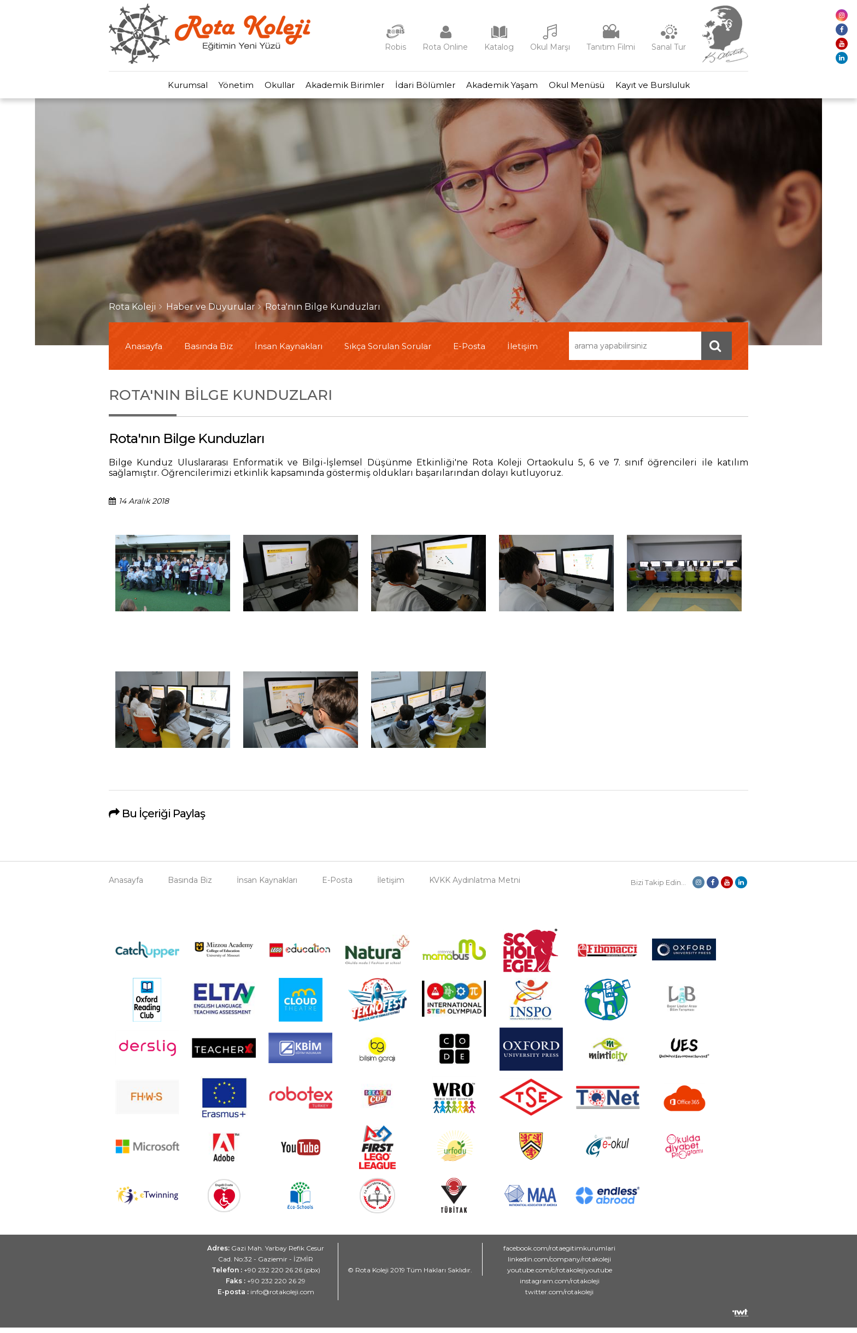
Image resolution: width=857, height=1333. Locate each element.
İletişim (522, 351)
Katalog (499, 47)
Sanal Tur (668, 47)
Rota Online (445, 47)
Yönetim (208, 87)
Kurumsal (149, 87)
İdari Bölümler (431, 87)
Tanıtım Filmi (610, 47)
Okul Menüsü (604, 87)
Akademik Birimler (339, 87)
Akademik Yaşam (518, 87)
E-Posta (469, 351)
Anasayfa (143, 351)
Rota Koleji (132, 312)
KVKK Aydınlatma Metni (474, 885)
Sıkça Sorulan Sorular (387, 351)
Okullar (263, 87)
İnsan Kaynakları (288, 351)
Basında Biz (208, 351)
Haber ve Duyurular (210, 312)
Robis (395, 47)
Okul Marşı (550, 47)
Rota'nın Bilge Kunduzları (322, 312)
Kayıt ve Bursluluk (691, 87)
